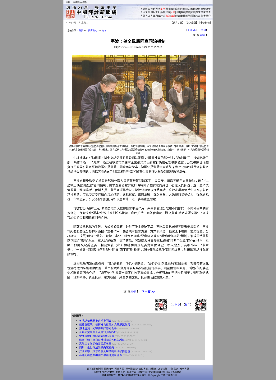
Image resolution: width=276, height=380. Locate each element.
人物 (142, 12)
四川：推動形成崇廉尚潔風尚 (96, 347)
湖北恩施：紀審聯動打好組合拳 (98, 328)
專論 (188, 12)
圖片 (152, 12)
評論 (168, 12)
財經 (198, 8)
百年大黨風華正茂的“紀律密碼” (97, 332)
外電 (198, 12)
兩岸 (183, 8)
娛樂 (162, 12)
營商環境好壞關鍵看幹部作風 (96, 336)
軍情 (203, 8)
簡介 (208, 15)
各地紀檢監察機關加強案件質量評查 (100, 355)
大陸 (157, 8)
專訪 (147, 15)
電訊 (193, 15)
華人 (188, 8)
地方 (104, 30)
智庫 (203, 12)
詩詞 (162, 15)
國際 (173, 8)
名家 (198, 15)
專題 (142, 15)
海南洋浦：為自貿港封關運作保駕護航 (102, 339)
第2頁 (202, 35)
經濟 (193, 8)
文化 (157, 12)
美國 (178, 8)
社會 (208, 8)
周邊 (157, 15)
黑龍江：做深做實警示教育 (95, 343)
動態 (188, 15)
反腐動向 (92, 30)
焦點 (152, 8)
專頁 (152, 15)
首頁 (142, 8)
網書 (178, 15)
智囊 (208, 12)
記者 (203, 15)
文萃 (147, 12)
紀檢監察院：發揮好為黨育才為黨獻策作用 (104, 324)
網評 (193, 12)
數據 (183, 15)
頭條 (147, 8)
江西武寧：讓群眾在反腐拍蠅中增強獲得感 (104, 351)
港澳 (168, 8)
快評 (178, 12)
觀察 (183, 12)
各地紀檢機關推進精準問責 (95, 320)
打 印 (203, 30)
